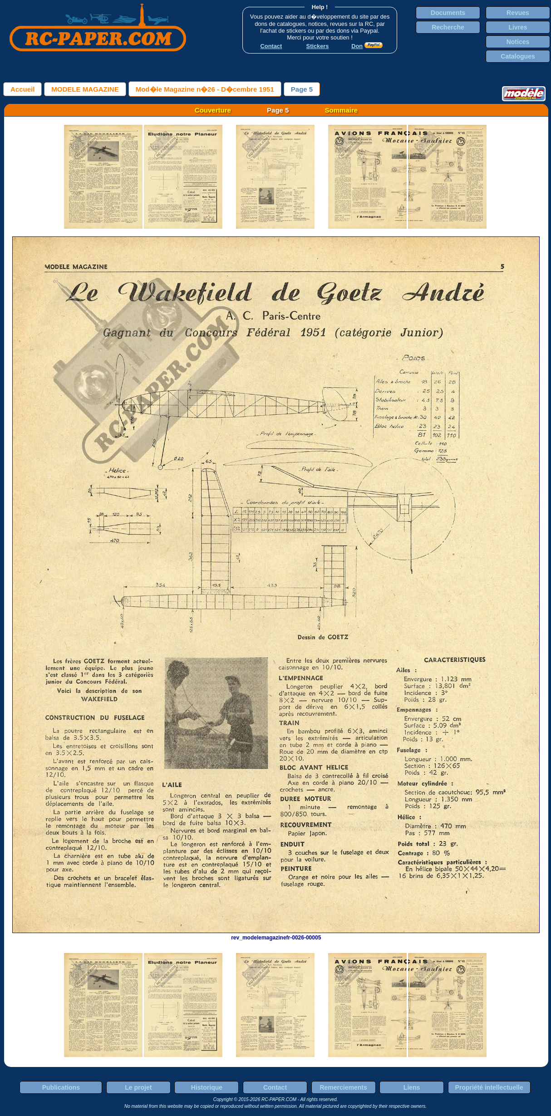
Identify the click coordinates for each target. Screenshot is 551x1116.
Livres (517, 27)
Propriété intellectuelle (489, 1087)
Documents (448, 12)
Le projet (138, 1087)
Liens (411, 1087)
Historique (206, 1087)
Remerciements (343, 1087)
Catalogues (518, 56)
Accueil (22, 89)
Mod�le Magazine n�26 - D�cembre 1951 (205, 89)
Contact (275, 1087)
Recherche (448, 27)
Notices (518, 41)
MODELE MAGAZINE (84, 89)
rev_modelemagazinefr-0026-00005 (276, 934)
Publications (61, 1087)
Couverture (213, 110)
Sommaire (341, 110)
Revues (518, 12)
